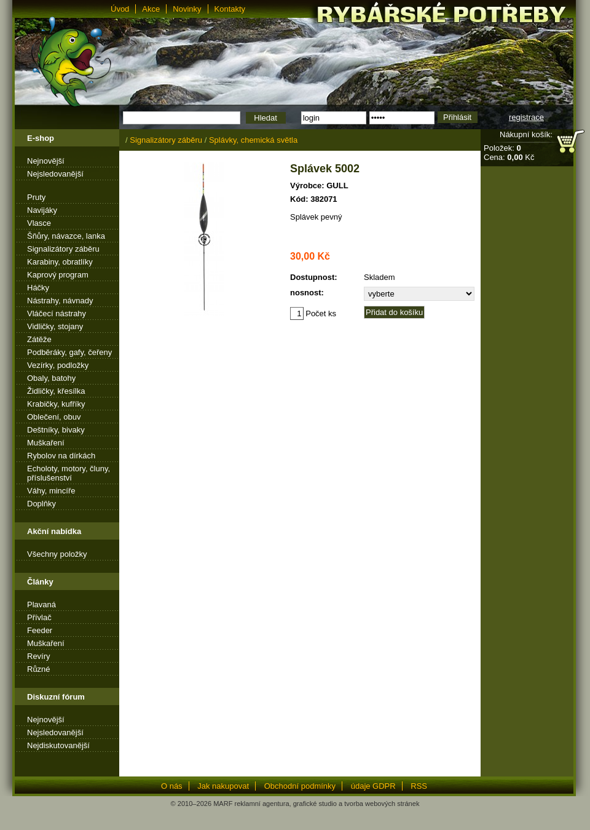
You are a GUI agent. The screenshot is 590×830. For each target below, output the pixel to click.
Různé (38, 669)
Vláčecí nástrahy (56, 313)
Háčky (38, 287)
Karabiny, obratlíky (60, 261)
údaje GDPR (373, 786)
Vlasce (39, 223)
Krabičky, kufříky (56, 404)
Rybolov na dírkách (61, 455)
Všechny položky (57, 554)
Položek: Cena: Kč (509, 152)
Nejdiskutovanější (58, 745)
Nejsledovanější (55, 173)
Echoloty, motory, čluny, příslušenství (68, 473)
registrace (526, 117)
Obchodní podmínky (300, 786)
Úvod (120, 9)
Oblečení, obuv (54, 416)
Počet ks (313, 313)
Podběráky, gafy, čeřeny (69, 352)
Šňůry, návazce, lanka (66, 236)
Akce (151, 9)
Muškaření (46, 442)
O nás (172, 786)
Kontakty (230, 9)
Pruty (36, 197)
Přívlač (39, 617)
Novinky (187, 9)
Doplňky (41, 503)
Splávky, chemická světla (253, 140)
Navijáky (42, 210)
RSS (419, 786)
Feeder (39, 630)
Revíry (38, 656)
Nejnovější (46, 161)
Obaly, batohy (51, 378)
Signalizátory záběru (63, 248)
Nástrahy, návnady (60, 300)
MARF (222, 803)
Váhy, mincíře (51, 490)
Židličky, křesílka (56, 391)
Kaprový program (57, 274)
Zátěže (39, 339)
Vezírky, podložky (57, 365)
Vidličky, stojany (55, 326)
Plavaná (41, 604)
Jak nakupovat (223, 786)
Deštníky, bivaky (56, 429)
